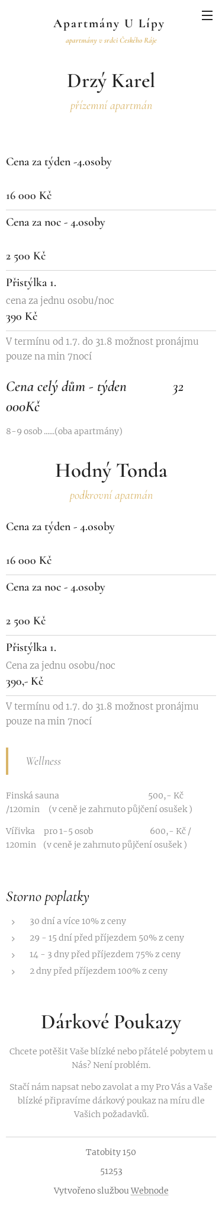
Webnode (150, 1190)
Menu (207, 15)
